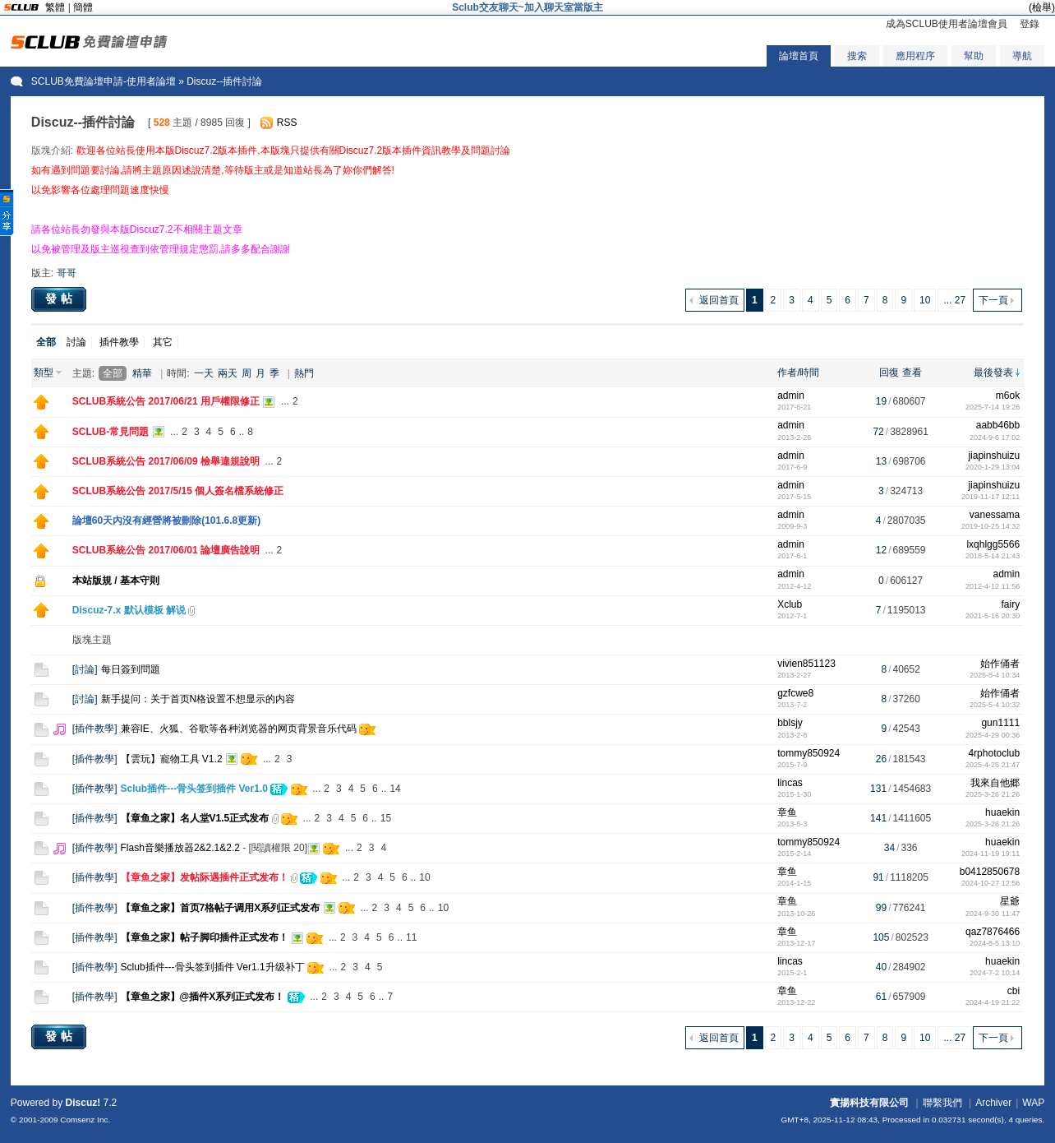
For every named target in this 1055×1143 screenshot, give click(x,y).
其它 (163, 342)
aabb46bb (998, 425)
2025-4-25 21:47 (992, 765)
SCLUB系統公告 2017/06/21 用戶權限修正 (166, 401)
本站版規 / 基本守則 (115, 580)
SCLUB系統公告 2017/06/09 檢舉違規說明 (166, 461)
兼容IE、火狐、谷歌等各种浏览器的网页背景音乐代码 (239, 728)
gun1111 (1000, 723)
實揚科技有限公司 (869, 1102)
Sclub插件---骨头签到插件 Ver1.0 (194, 788)
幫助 (974, 56)
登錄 (1029, 24)
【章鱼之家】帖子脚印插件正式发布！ (204, 937)
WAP (1033, 1102)
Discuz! (83, 1102)
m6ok (1008, 395)
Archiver (993, 1102)
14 (394, 788)
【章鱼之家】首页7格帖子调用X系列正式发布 (220, 908)
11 (411, 937)
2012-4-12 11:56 (992, 586)
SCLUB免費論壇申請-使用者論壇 (103, 81)
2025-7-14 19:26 (992, 407)
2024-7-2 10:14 (995, 973)
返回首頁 (719, 300)
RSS (287, 122)
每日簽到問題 (130, 669)
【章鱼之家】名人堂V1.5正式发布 (195, 818)
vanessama (995, 515)
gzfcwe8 (795, 693)
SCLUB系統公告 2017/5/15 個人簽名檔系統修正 (177, 491)
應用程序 (915, 56)
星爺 (1010, 901)
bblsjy (790, 723)
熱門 (304, 373)
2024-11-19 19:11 (990, 853)
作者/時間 (798, 372)
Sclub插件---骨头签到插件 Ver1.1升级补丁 (213, 967)
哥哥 (66, 273)
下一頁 (993, 300)
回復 (889, 372)
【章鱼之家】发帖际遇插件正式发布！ (204, 877)
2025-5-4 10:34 (995, 675)
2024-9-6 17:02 (995, 437)
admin (790, 395)
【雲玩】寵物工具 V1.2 (172, 759)
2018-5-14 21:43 (992, 556)
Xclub (789, 604)
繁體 (55, 7)
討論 (76, 342)
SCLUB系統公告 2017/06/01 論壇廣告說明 (166, 550)
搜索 (857, 56)
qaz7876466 (992, 931)
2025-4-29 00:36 (992, 735)
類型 (43, 372)
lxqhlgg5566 (993, 544)
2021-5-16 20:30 (992, 616)
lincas (790, 783)
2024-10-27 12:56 (990, 883)
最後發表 (993, 372)
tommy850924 (808, 753)
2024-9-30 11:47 (992, 913)
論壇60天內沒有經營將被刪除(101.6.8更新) (166, 520)
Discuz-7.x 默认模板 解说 (129, 610)
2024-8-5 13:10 (995, 943)
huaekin (1002, 812)
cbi (1013, 991)
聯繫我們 (942, 1102)
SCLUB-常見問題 (110, 431)
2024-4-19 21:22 (992, 1002)
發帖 (60, 298)
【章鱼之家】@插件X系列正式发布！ (203, 996)
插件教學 (119, 342)
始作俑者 (1000, 663)
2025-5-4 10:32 (995, 705)
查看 (912, 372)
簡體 (83, 7)
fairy (1010, 604)
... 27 (954, 300)
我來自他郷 (995, 783)
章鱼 (787, 812)
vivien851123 (806, 663)
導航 (1022, 56)
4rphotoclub (994, 753)
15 (385, 818)
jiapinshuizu (994, 455)
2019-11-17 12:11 (990, 497)
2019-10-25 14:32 (990, 526)
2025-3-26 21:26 (992, 794)
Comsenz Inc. (85, 1119)
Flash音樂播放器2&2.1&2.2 (180, 848)
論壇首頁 (798, 56)
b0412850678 (990, 871)
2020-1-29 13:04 (992, 467)
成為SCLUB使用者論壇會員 (946, 24)
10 (924, 300)
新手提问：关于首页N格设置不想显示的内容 (198, 699)
